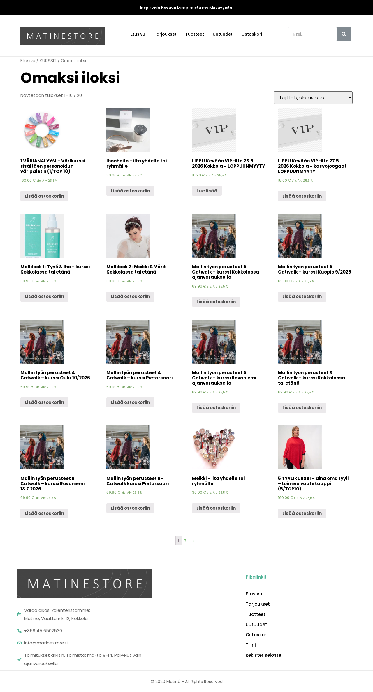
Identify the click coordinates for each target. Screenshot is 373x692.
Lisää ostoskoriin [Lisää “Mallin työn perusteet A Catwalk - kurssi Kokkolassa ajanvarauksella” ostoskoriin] (216, 302)
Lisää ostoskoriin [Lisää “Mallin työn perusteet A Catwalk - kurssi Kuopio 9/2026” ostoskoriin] (302, 296)
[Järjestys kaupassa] (313, 97)
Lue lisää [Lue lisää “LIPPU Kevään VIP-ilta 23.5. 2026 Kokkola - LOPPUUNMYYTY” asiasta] (206, 191)
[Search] (344, 34)
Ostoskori (251, 34)
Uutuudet (223, 34)
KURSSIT (48, 60)
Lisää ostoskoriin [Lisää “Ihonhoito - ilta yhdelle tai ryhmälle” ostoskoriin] (130, 191)
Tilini (251, 645)
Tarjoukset (165, 34)
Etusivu (138, 34)
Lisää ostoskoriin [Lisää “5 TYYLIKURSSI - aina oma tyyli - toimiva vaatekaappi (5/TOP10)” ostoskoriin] (302, 513)
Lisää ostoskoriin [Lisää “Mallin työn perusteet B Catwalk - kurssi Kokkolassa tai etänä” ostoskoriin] (302, 407)
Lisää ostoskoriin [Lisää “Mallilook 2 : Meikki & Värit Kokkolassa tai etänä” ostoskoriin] (130, 296)
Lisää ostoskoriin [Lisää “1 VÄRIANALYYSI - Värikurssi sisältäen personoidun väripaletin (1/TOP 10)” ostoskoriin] (44, 196)
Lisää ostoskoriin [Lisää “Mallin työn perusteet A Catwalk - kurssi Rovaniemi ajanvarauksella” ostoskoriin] (216, 407)
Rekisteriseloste (263, 655)
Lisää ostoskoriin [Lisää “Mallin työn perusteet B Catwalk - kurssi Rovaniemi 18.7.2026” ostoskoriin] (44, 513)
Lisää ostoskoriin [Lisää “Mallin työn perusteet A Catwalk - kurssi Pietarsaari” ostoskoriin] (130, 402)
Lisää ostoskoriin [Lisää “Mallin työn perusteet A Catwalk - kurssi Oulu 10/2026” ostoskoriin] (44, 402)
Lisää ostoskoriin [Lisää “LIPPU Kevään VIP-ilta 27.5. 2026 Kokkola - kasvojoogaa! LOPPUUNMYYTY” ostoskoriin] (302, 196)
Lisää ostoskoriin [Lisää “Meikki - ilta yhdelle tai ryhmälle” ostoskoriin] (216, 508)
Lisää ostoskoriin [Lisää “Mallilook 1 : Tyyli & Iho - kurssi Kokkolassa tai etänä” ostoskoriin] (44, 296)
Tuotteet (194, 34)
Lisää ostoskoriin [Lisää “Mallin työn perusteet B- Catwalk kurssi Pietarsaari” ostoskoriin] (130, 508)
